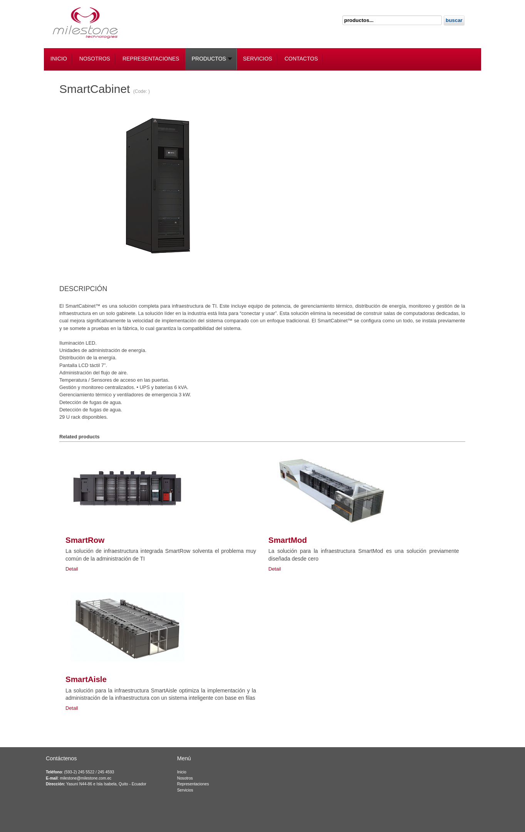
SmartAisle (86, 679)
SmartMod (287, 540)
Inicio (181, 772)
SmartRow (84, 540)
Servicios (185, 790)
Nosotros (185, 778)
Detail (71, 569)
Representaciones (193, 784)
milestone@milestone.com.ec (85, 778)
